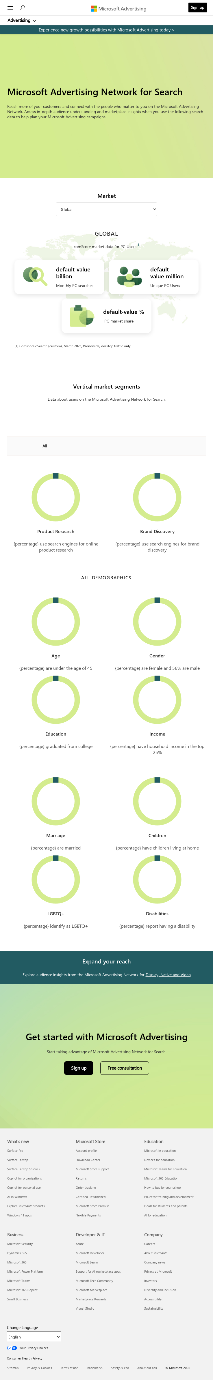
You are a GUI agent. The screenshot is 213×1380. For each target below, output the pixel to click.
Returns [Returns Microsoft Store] (81, 1178)
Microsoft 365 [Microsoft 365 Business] (17, 1262)
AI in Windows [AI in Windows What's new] (17, 1197)
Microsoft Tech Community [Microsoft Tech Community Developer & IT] (94, 1280)
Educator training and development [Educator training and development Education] (169, 1197)
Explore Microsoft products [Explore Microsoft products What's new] (26, 1206)
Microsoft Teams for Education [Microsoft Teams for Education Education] (165, 1169)
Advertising (20, 20)
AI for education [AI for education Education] (155, 1215)
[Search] (23, 9)
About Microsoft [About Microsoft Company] (155, 1253)
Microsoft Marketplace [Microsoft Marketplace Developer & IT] (92, 1290)
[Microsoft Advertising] (120, 8)
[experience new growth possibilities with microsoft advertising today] (106, 29)
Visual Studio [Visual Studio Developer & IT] (85, 1308)
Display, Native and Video (168, 974)
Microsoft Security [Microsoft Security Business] (20, 1244)
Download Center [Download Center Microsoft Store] (88, 1160)
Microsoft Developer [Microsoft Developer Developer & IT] (90, 1253)
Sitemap (12, 1368)
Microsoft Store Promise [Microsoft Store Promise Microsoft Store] (93, 1206)
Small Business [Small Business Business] (17, 1299)
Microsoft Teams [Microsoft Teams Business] (18, 1280)
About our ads (147, 1368)
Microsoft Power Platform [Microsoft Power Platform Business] (25, 1271)
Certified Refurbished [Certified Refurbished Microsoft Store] (90, 1197)
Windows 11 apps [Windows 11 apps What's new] (19, 1215)
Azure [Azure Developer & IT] (80, 1244)
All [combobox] (44, 446)
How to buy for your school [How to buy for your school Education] (162, 1187)
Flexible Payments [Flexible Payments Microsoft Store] (88, 1215)
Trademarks (94, 1368)
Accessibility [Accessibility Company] (153, 1299)
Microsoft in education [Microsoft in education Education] (160, 1150)
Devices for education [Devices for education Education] (159, 1160)
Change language (22, 1327)
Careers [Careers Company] (149, 1244)
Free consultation (125, 1068)
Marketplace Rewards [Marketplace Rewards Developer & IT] (91, 1299)
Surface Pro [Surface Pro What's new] (15, 1150)
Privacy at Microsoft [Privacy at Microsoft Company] (158, 1271)
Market (106, 195)
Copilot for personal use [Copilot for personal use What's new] (24, 1187)
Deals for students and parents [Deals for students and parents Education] (166, 1206)
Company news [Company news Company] (154, 1262)
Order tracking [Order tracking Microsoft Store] (86, 1187)
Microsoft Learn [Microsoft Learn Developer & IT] (87, 1262)
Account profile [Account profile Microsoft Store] (86, 1150)
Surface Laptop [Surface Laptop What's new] (17, 1160)
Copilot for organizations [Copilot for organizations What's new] (24, 1178)
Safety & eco (120, 1368)
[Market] (106, 209)
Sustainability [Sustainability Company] (153, 1308)
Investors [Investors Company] (150, 1280)
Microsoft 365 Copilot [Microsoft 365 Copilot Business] (22, 1290)
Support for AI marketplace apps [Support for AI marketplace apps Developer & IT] (98, 1271)
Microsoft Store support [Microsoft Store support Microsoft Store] (92, 1169)
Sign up (197, 7)
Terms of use (69, 1368)
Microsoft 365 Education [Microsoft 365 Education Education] (161, 1178)
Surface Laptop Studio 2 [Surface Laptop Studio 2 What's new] (23, 1169)
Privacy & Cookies (39, 1368)
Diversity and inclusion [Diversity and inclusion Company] (160, 1290)
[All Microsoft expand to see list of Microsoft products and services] (10, 8)
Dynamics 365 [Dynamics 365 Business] (17, 1253)
